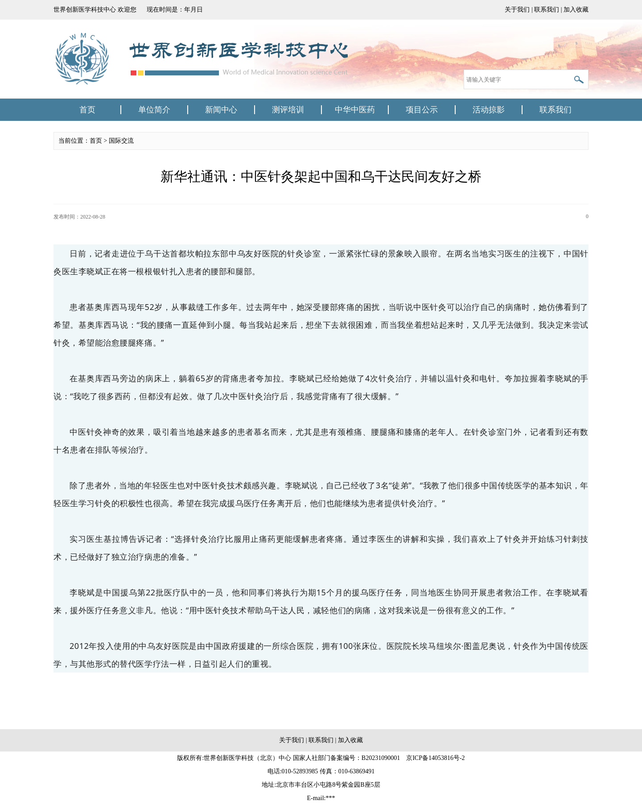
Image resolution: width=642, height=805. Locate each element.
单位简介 (154, 109)
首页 (87, 109)
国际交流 (121, 140)
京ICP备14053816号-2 (435, 758)
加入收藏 (576, 9)
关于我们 (517, 9)
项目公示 (422, 109)
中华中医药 (355, 109)
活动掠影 (489, 109)
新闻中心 (221, 109)
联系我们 (546, 9)
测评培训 (288, 109)
